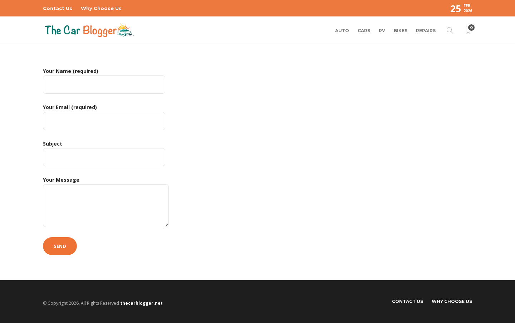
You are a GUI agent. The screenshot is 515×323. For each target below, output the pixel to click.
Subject (104, 153)
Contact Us (57, 8)
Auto (342, 30)
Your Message (106, 201)
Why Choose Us (101, 8)
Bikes (400, 30)
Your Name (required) (104, 81)
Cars (364, 30)
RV (382, 30)
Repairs (426, 30)
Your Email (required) (104, 117)
